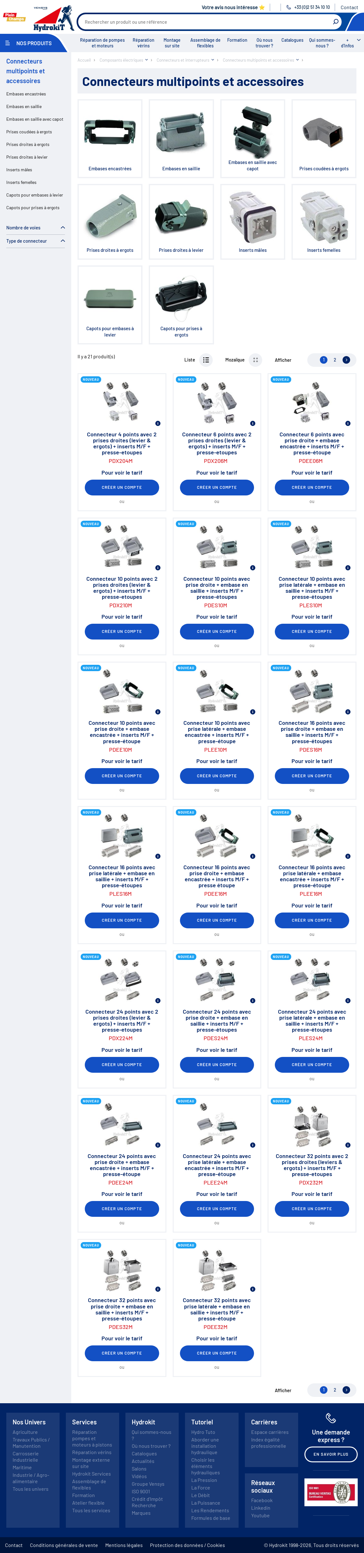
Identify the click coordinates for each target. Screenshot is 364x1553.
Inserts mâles (19, 169)
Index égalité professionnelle (268, 1442)
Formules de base (210, 1518)
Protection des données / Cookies (187, 1545)
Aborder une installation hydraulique (205, 1445)
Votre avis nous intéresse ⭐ (233, 7)
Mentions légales (124, 1545)
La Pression (204, 1480)
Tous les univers (31, 1489)
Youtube (260, 1515)
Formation (237, 40)
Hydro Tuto (203, 1432)
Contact (349, 7)
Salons (139, 1468)
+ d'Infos (347, 42)
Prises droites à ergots (27, 144)
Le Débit (200, 1495)
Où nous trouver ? (264, 42)
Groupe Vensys (148, 1484)
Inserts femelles (21, 182)
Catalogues (292, 40)
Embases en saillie (24, 106)
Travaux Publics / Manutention (31, 1442)
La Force (200, 1487)
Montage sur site (172, 42)
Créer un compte (122, 487)
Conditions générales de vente (64, 1545)
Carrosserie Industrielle (26, 1456)
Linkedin (260, 1508)
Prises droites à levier (27, 157)
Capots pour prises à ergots (33, 207)
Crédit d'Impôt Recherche (147, 1502)
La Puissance (205, 1503)
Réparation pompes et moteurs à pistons (92, 1438)
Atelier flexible (88, 1503)
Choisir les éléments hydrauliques (205, 1466)
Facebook (262, 1500)
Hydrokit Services (91, 1474)
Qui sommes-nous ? (322, 42)
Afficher (283, 360)
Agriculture (25, 1432)
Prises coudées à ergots (29, 131)
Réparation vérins (143, 42)
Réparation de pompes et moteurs (102, 42)
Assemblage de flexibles (205, 42)
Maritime (22, 1467)
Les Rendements (210, 1510)
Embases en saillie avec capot (34, 119)
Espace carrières (270, 1432)
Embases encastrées (26, 93)
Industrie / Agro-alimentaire (31, 1478)
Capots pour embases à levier (34, 194)
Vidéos (139, 1476)
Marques (141, 1513)
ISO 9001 (141, 1491)
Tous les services (91, 1510)
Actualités (143, 1461)
